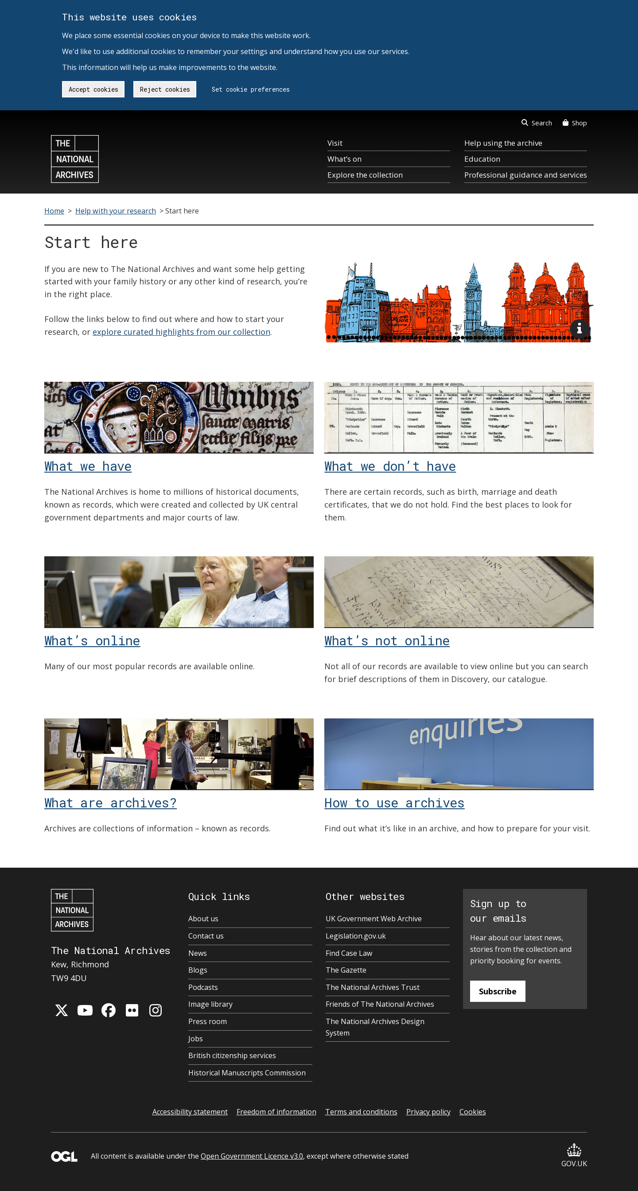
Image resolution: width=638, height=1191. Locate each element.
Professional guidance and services (525, 175)
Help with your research (115, 211)
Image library (210, 1004)
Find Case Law (349, 953)
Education (482, 159)
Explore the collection (365, 175)
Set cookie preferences (251, 89)
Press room (207, 1021)
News (197, 953)
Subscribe (498, 991)
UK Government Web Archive (374, 918)
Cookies (472, 1112)
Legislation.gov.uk (356, 936)
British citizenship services (232, 1055)
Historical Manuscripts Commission (247, 1073)
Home (54, 211)
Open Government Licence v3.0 (252, 1156)
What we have (88, 466)
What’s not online (387, 640)
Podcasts (203, 987)
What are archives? (110, 802)
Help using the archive (503, 143)
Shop (575, 122)
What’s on (344, 159)
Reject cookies (165, 89)
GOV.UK (574, 1155)
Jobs (195, 1039)
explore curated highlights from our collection (181, 331)
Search (536, 122)
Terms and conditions (361, 1112)
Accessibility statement (190, 1112)
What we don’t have (390, 466)
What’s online (92, 640)
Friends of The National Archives (380, 1004)
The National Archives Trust (373, 987)
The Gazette (346, 970)
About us (203, 918)
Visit (334, 143)
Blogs (197, 970)
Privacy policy (428, 1112)
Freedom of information (276, 1112)
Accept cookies (93, 89)
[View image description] (579, 329)
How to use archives (394, 802)
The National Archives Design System (375, 1027)
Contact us (206, 936)
